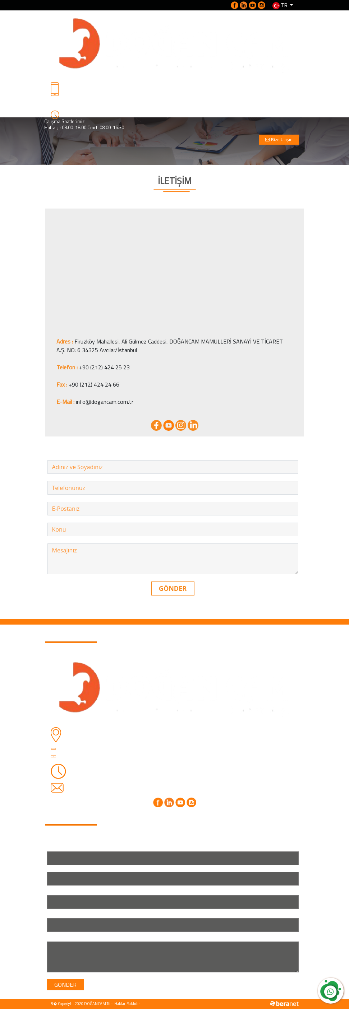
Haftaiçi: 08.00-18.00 (115, 768)
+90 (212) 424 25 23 (104, 367)
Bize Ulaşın (279, 139)
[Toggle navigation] (66, 151)
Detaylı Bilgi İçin (63, 98)
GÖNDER (173, 588)
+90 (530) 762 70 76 (67, 104)
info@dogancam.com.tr (104, 401)
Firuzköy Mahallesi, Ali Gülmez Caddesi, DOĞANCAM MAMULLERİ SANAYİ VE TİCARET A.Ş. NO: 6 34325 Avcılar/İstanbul (182, 734)
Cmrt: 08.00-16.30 (111, 776)
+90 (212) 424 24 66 (94, 384)
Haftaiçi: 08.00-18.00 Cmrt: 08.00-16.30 (84, 127)
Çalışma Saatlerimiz (64, 121)
